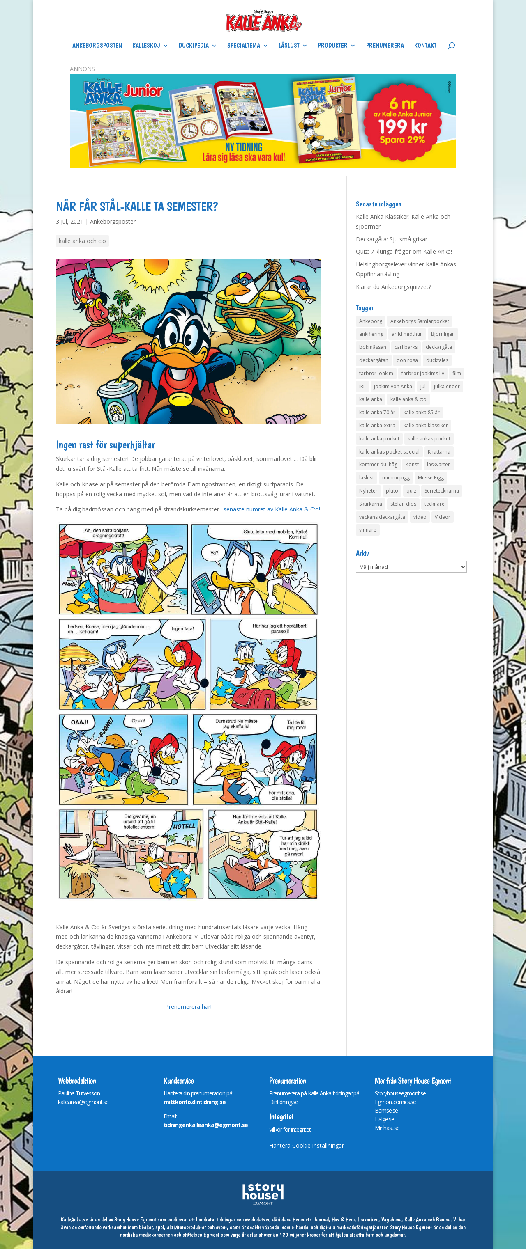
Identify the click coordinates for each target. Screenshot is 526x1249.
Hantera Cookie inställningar (306, 1145)
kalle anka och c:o (82, 241)
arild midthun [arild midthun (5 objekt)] (407, 333)
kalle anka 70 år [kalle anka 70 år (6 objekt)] (377, 412)
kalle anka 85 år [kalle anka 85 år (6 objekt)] (422, 412)
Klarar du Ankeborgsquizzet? (393, 287)
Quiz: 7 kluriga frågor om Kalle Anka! (404, 251)
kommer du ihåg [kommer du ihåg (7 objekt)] (378, 464)
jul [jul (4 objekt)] (423, 386)
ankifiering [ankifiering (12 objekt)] (371, 333)
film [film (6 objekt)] (456, 373)
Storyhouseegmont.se (400, 1093)
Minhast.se (387, 1128)
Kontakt (425, 46)
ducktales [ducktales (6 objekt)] (437, 360)
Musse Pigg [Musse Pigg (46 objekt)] (431, 477)
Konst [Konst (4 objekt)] (412, 464)
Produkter (333, 46)
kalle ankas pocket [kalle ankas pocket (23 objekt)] (429, 438)
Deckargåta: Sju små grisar (391, 239)
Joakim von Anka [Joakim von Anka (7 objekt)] (393, 386)
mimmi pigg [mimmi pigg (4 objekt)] (396, 477)
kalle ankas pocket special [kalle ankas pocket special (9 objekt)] (389, 451)
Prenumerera (385, 46)
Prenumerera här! (188, 1007)
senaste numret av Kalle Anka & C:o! (272, 509)
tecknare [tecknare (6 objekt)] (434, 503)
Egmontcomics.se (395, 1102)
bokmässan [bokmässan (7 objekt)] (372, 347)
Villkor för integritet (290, 1129)
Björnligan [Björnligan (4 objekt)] (443, 333)
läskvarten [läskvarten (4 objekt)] (439, 464)
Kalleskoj (146, 46)
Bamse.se (386, 1110)
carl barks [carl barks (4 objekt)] (406, 347)
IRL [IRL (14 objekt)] (362, 386)
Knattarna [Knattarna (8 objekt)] (439, 451)
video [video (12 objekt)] (420, 516)
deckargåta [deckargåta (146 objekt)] (439, 347)
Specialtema (243, 46)
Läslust (289, 46)
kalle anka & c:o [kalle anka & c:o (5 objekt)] (408, 399)
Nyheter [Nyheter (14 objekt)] (368, 490)
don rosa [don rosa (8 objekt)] (407, 360)
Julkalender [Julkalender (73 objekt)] (447, 386)
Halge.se (384, 1119)
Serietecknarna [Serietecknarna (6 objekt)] (441, 490)
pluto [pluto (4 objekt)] (392, 490)
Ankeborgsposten (97, 46)
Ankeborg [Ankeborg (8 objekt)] (370, 321)
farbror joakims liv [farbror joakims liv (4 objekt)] (422, 373)
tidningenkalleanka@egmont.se (206, 1125)
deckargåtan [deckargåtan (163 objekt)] (373, 360)
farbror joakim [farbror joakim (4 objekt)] (376, 373)
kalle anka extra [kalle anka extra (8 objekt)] (377, 425)
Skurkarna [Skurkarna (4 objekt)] (370, 503)
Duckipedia (194, 46)
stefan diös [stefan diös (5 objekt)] (403, 503)
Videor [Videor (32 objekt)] (442, 516)
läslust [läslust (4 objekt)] (366, 477)
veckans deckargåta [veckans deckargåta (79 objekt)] (382, 516)
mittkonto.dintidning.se (195, 1102)
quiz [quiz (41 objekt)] (411, 490)
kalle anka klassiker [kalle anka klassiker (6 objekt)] (426, 425)
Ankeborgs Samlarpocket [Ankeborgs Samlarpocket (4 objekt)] (419, 321)
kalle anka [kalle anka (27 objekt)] (370, 399)
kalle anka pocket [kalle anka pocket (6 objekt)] (379, 438)
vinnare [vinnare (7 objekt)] (367, 529)
